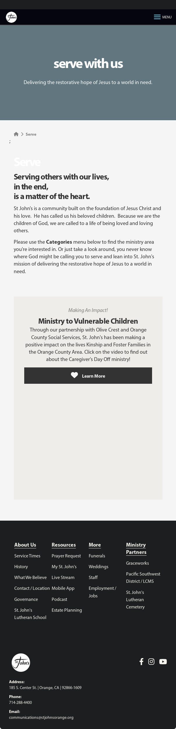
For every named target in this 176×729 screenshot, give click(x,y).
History (21, 567)
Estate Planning (67, 610)
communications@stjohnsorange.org (41, 718)
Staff (93, 577)
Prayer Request (66, 556)
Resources (64, 545)
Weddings (98, 567)
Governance (26, 599)
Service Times (27, 556)
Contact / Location (32, 588)
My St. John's (64, 567)
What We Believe (30, 577)
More (95, 545)
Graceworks (137, 563)
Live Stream (63, 577)
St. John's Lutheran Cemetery (135, 600)
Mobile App (63, 588)
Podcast (59, 599)
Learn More (88, 375)
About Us (25, 545)
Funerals (97, 556)
